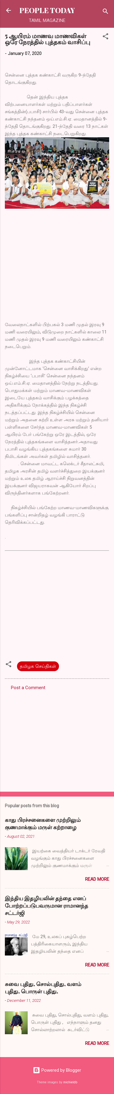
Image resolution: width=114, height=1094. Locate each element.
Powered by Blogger (57, 1070)
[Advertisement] (57, 739)
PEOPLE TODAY (47, 10)
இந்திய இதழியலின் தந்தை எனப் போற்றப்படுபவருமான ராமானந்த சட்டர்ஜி (46, 905)
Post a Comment (28, 687)
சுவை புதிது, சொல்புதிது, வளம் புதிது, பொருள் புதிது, (43, 987)
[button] (105, 37)
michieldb (70, 1082)
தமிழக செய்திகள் (38, 666)
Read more (97, 879)
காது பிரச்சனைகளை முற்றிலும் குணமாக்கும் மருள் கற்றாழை (43, 823)
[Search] (105, 12)
